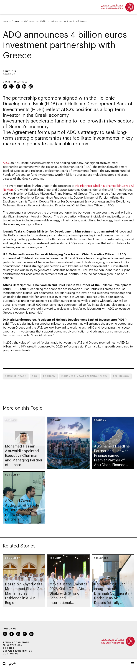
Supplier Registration (17, 651)
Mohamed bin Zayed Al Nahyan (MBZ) (84, 376)
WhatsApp (31, 86)
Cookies (8, 648)
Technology (121, 376)
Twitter (11, 86)
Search (4, 664)
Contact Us (10, 653)
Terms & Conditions (16, 642)
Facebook (18, 86)
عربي (12, 663)
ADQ (6, 162)
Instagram (25, 634)
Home (5, 21)
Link (5, 86)
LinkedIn (24, 86)
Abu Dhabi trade (15, 376)
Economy (16, 21)
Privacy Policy (12, 645)
